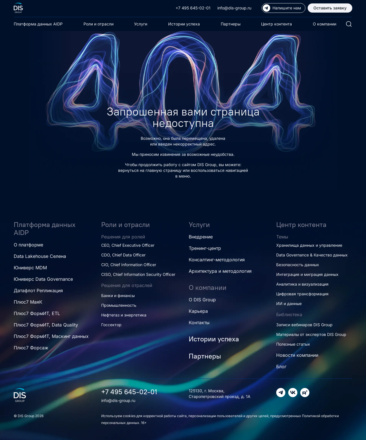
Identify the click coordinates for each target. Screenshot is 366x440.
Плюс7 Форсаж (31, 348)
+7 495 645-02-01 (193, 7)
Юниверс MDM (30, 267)
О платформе (28, 245)
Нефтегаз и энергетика (123, 314)
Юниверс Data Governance (43, 279)
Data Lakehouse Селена (40, 256)
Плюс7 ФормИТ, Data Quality (46, 325)
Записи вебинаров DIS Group (304, 324)
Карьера (198, 311)
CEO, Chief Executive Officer (127, 245)
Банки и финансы (118, 295)
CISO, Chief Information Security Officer (138, 274)
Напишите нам (282, 8)
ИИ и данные (289, 303)
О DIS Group (202, 299)
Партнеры (230, 23)
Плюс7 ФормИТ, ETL (37, 313)
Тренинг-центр (205, 248)
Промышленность (118, 305)
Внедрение (201, 237)
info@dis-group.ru (234, 7)
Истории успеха (184, 23)
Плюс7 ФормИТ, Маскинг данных (51, 336)
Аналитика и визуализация (302, 284)
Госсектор (111, 324)
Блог (281, 366)
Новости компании (297, 355)
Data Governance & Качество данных (312, 254)
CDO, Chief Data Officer (123, 254)
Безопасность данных (297, 264)
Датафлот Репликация (38, 290)
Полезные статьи (293, 344)
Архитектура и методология (220, 271)
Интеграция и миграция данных (307, 274)
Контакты (199, 322)
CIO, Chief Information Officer (128, 264)
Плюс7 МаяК (28, 302)
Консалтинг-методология (217, 259)
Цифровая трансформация (302, 293)
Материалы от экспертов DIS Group (311, 334)
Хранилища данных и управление (309, 245)
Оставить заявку (330, 7)
